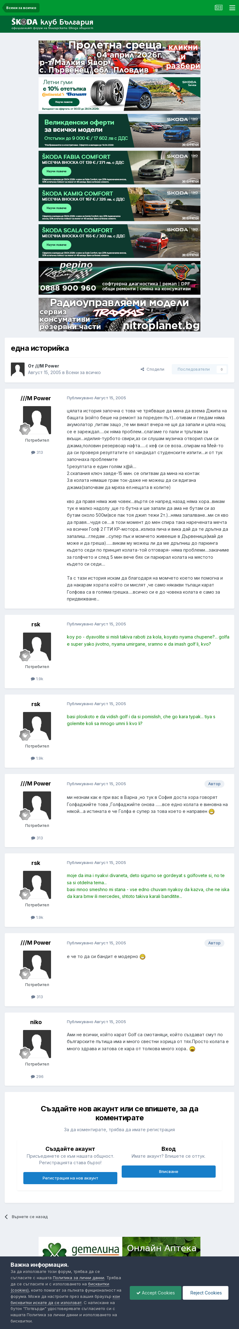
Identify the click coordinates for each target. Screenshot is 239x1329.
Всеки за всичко (83, 372)
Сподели (152, 369)
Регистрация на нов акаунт (70, 1177)
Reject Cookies (205, 1292)
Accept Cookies (155, 1292)
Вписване (168, 1171)
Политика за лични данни (78, 1277)
